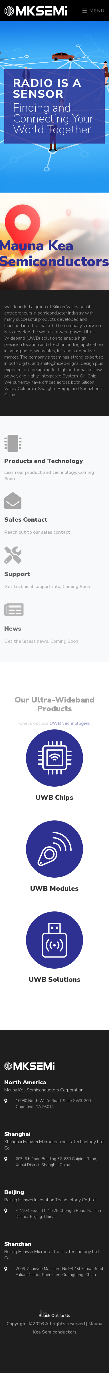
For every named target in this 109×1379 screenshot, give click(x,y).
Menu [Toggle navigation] (93, 11)
